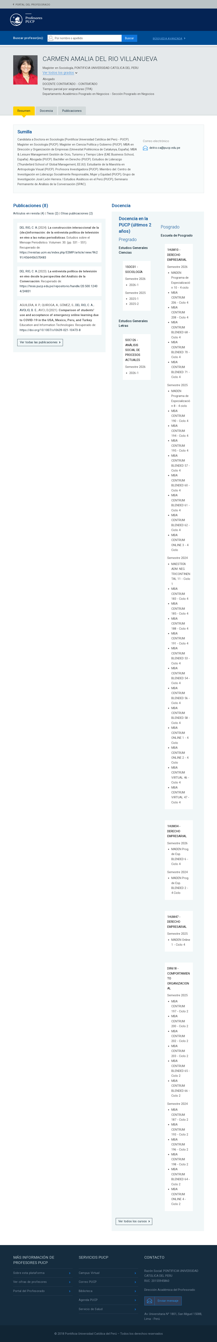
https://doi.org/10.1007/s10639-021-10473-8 (51, 330)
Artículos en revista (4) (29, 213)
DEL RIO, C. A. (29, 227)
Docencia (46, 111)
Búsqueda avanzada (168, 38)
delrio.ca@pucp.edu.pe (164, 148)
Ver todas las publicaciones (39, 342)
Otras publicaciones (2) (78, 213)
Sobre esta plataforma (29, 1273)
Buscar (128, 38)
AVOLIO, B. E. (29, 310)
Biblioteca (85, 1291)
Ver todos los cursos (133, 1221)
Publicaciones (72, 111)
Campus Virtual (89, 1273)
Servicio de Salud (91, 1310)
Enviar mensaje (168, 1301)
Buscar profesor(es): (28, 38)
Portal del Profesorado (33, 4)
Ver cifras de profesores (30, 1282)
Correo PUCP (88, 1282)
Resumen (23, 111)
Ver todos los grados (58, 73)
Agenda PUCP (88, 1301)
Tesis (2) (53, 213)
